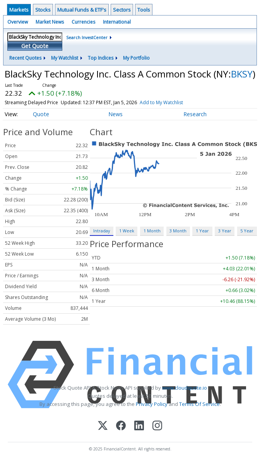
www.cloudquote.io (184, 387)
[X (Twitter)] (103, 426)
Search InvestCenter (87, 37)
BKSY (242, 73)
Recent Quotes (25, 58)
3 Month (177, 231)
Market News (50, 22)
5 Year (246, 231)
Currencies (83, 22)
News (115, 114)
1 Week (126, 231)
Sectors (122, 9)
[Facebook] (121, 426)
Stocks (43, 9)
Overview (17, 22)
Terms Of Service (199, 403)
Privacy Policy (152, 403)
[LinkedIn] (139, 426)
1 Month (152, 231)
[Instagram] (157, 426)
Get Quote (34, 46)
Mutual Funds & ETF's (81, 9)
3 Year (224, 231)
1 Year (202, 231)
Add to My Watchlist (161, 102)
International (117, 22)
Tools (143, 9)
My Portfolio (136, 58)
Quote (41, 114)
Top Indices (100, 58)
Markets (19, 9)
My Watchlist (64, 58)
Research (195, 114)
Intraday (101, 231)
